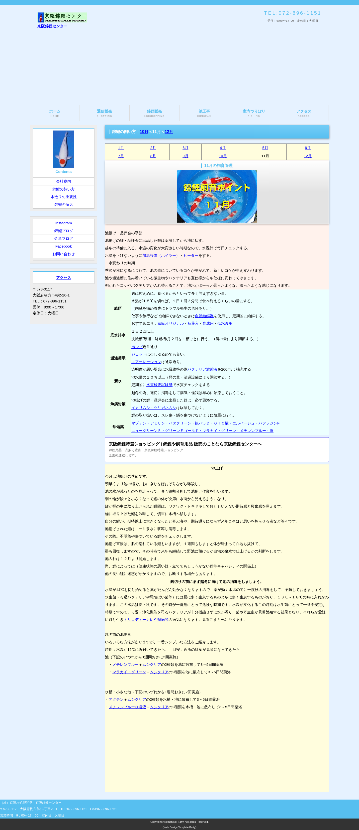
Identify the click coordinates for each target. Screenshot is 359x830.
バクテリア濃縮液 (202, 369)
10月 (144, 132)
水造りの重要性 (64, 197)
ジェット (138, 354)
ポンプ (137, 347)
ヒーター (190, 255)
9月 (185, 156)
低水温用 (224, 323)
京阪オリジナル (171, 323)
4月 (223, 147)
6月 (308, 147)
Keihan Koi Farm (174, 821)
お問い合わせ (63, 254)
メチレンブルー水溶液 (127, 707)
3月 (185, 147)
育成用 (208, 323)
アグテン (116, 699)
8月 (153, 156)
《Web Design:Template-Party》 (179, 827)
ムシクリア (151, 664)
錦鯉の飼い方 (63, 189)
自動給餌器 (204, 316)
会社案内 (63, 181)
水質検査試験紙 (159, 385)
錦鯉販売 (154, 113)
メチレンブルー (125, 664)
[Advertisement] (179, 67)
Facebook (63, 246)
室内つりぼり (254, 113)
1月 (121, 147)
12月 (169, 132)
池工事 (204, 113)
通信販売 (104, 113)
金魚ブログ (63, 238)
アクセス (304, 113)
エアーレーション (146, 362)
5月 (265, 147)
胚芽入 (193, 323)
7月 (121, 156)
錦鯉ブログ (63, 231)
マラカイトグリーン (129, 672)
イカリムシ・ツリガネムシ (153, 408)
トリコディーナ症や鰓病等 (146, 619)
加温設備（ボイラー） (161, 255)
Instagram (63, 223)
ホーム (55, 113)
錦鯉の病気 (63, 204)
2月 (153, 147)
